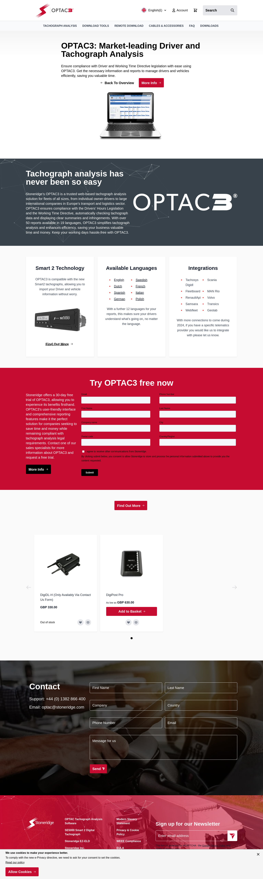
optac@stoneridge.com (63, 707)
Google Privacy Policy (214, 845)
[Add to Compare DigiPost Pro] (136, 622)
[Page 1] (132, 638)
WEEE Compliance (128, 841)
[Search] (232, 10)
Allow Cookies (20, 872)
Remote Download (128, 25)
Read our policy (15, 862)
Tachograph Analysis (60, 25)
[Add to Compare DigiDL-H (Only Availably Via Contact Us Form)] (88, 622)
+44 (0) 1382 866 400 (65, 699)
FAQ (192, 25)
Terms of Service (164, 849)
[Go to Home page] (56, 10)
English (119, 280)
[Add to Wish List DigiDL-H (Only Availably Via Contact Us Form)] (80, 622)
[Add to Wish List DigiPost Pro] (128, 622)
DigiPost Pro (114, 595)
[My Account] (180, 10)
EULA (120, 848)
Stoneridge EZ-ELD (77, 841)
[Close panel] (258, 854)
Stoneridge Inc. (75, 848)
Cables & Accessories (166, 25)
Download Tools (95, 25)
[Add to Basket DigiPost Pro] (131, 611)
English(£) (154, 10)
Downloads (209, 25)
